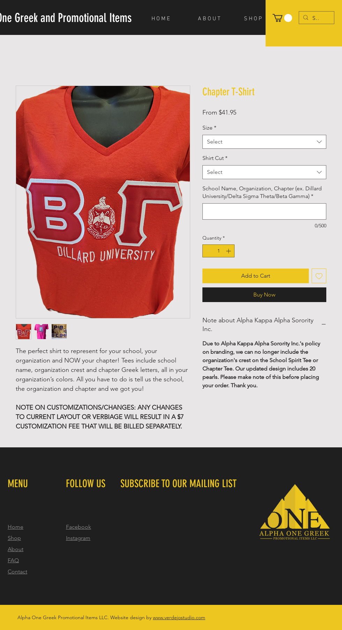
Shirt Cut (215, 158)
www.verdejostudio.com (179, 617)
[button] (282, 18)
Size (209, 127)
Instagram (78, 538)
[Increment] (229, 251)
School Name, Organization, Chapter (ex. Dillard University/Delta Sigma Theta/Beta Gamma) (262, 192)
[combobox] (264, 142)
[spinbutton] (218, 251)
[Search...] (315, 18)
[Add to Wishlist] (319, 276)
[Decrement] (207, 251)
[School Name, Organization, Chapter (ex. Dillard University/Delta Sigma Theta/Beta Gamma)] (264, 211)
